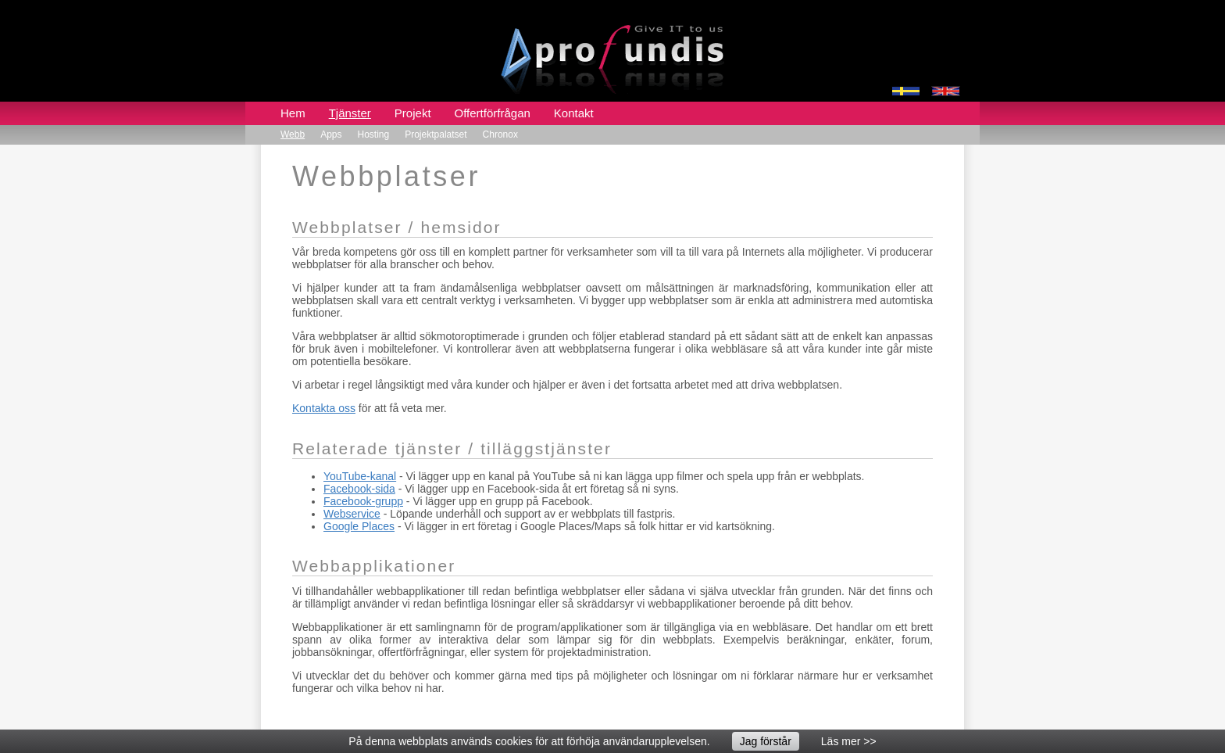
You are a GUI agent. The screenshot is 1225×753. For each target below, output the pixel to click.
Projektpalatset (435, 134)
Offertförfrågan (492, 113)
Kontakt (574, 113)
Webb (292, 134)
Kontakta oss (323, 408)
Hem (292, 113)
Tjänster (350, 113)
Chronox (500, 134)
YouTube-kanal (359, 476)
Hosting (374, 134)
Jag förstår (765, 741)
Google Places (359, 526)
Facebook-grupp (363, 501)
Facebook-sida (359, 488)
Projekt (413, 113)
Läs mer (841, 741)
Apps (330, 134)
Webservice (351, 513)
